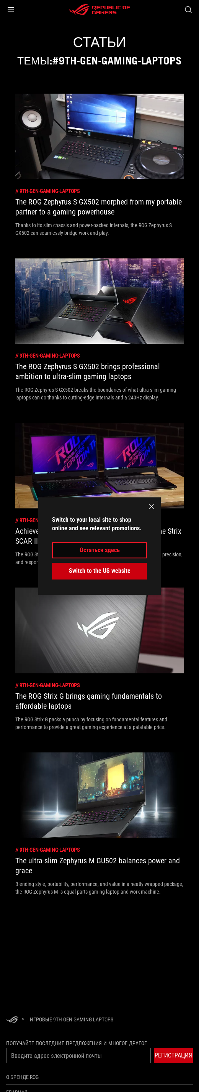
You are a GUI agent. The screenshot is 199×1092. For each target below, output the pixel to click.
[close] (151, 506)
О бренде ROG (22, 1077)
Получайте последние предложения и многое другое (76, 1043)
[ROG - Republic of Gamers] (99, 9)
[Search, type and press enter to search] (188, 9)
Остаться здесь (100, 550)
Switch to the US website (99, 570)
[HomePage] (12, 1020)
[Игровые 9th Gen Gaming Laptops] (71, 1019)
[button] (10, 9)
